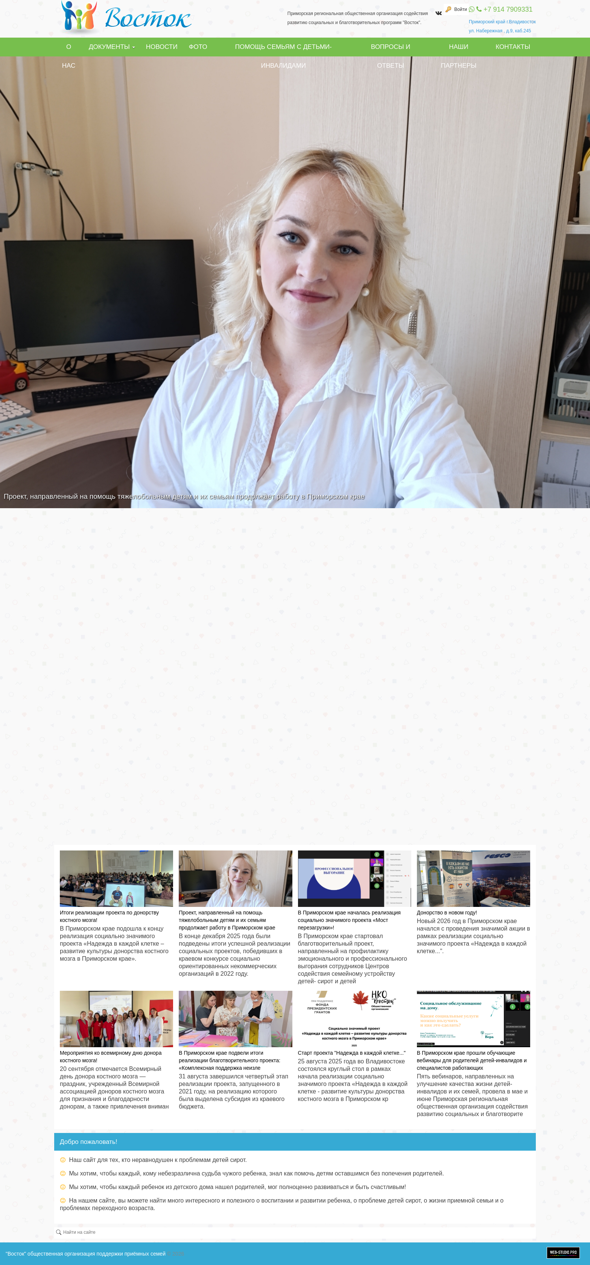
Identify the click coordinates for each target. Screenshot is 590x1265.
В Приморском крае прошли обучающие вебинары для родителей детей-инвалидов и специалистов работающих (472, 1060)
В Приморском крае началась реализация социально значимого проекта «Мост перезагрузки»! (349, 920)
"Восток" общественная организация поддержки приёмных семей (86, 1254)
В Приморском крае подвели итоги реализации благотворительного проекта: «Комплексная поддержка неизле (229, 1060)
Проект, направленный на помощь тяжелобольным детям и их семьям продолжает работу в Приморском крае (227, 920)
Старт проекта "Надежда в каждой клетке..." (352, 1053)
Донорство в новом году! (447, 913)
